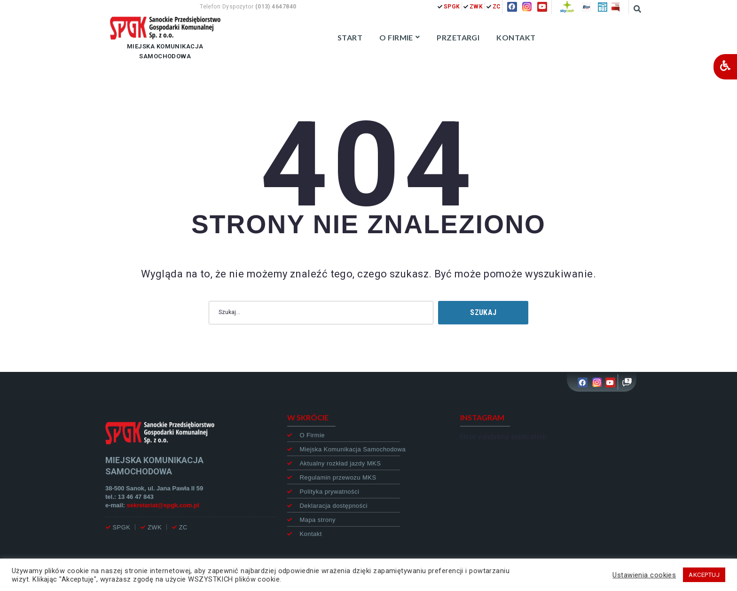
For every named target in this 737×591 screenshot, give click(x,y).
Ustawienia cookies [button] (644, 575)
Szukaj (483, 312)
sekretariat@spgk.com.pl (163, 505)
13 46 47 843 (136, 496)
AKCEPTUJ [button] (704, 574)
